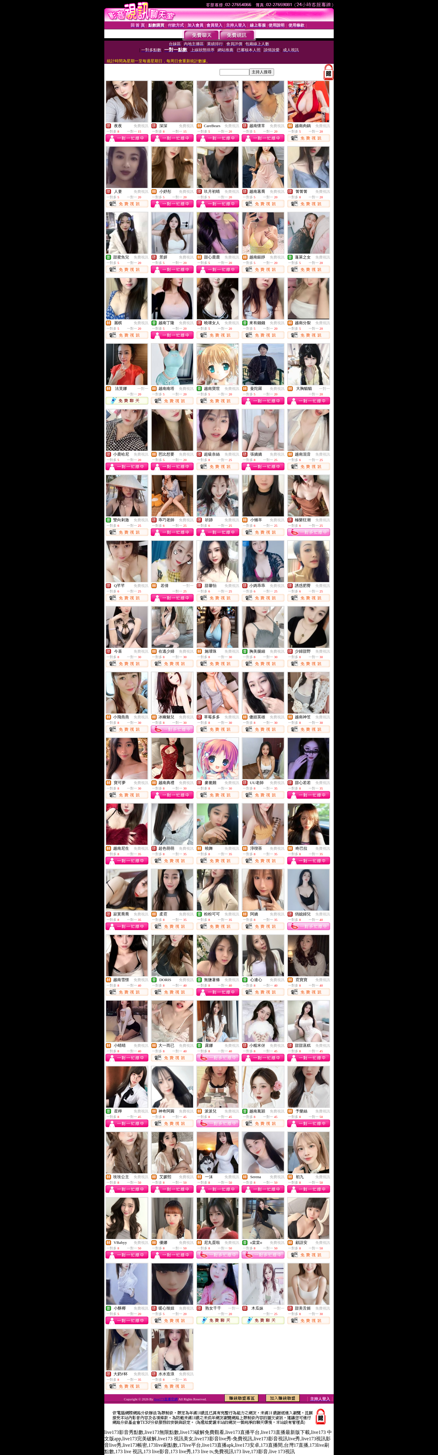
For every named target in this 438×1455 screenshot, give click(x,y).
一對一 (142, 389)
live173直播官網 (166, 1399)
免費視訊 (141, 126)
